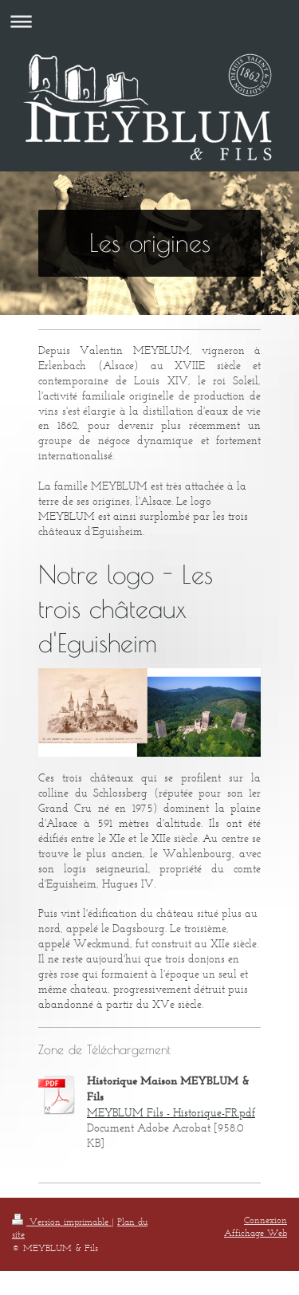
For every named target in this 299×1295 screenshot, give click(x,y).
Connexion (265, 1220)
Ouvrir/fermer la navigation (149, 21)
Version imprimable (62, 1221)
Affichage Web (255, 1232)
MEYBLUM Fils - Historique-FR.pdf (171, 1113)
